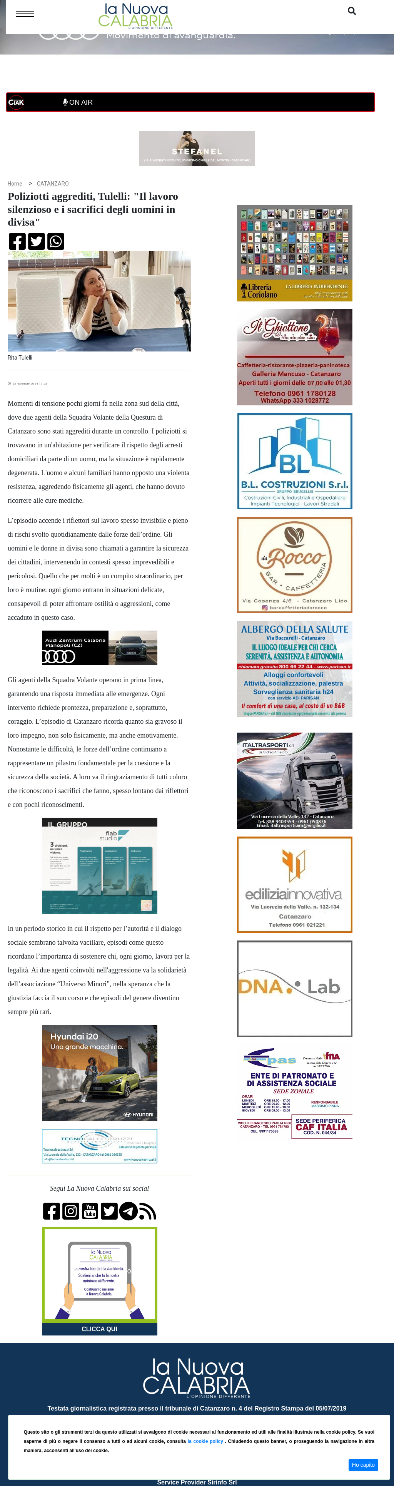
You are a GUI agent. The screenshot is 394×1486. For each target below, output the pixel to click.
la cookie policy (206, 1441)
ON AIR (78, 102)
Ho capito (363, 1465)
